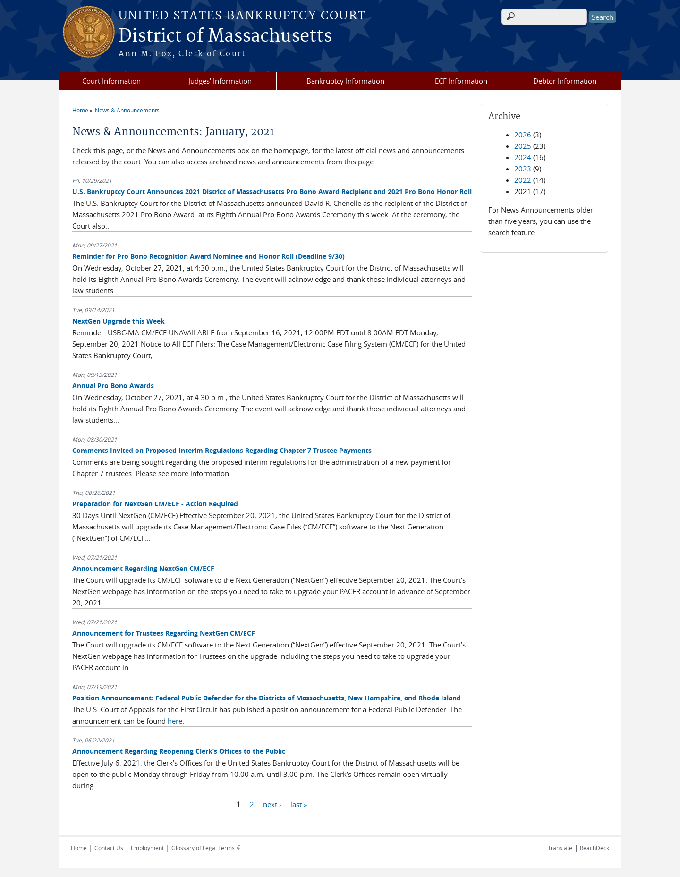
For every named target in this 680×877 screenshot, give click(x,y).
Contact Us (108, 847)
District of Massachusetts (225, 36)
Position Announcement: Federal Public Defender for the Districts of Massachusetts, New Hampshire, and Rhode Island (266, 697)
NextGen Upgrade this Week (118, 320)
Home (80, 110)
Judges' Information (220, 80)
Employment (147, 847)
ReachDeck (594, 847)
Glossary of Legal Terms (205, 847)
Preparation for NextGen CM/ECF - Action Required (155, 503)
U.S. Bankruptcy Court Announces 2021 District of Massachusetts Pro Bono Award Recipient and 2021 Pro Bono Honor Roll (272, 191)
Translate (560, 847)
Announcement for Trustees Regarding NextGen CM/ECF (163, 633)
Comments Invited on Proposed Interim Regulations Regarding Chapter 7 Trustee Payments (222, 450)
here (175, 720)
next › (272, 804)
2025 (522, 146)
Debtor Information (564, 80)
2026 (522, 134)
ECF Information (461, 80)
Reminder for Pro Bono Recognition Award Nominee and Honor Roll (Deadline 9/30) (208, 256)
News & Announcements (127, 110)
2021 (522, 191)
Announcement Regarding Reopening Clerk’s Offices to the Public (178, 751)
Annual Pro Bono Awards (113, 385)
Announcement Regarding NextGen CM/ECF (143, 568)
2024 (522, 157)
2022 (522, 180)
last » (298, 804)
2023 (522, 168)
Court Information (111, 80)
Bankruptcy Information (345, 80)
